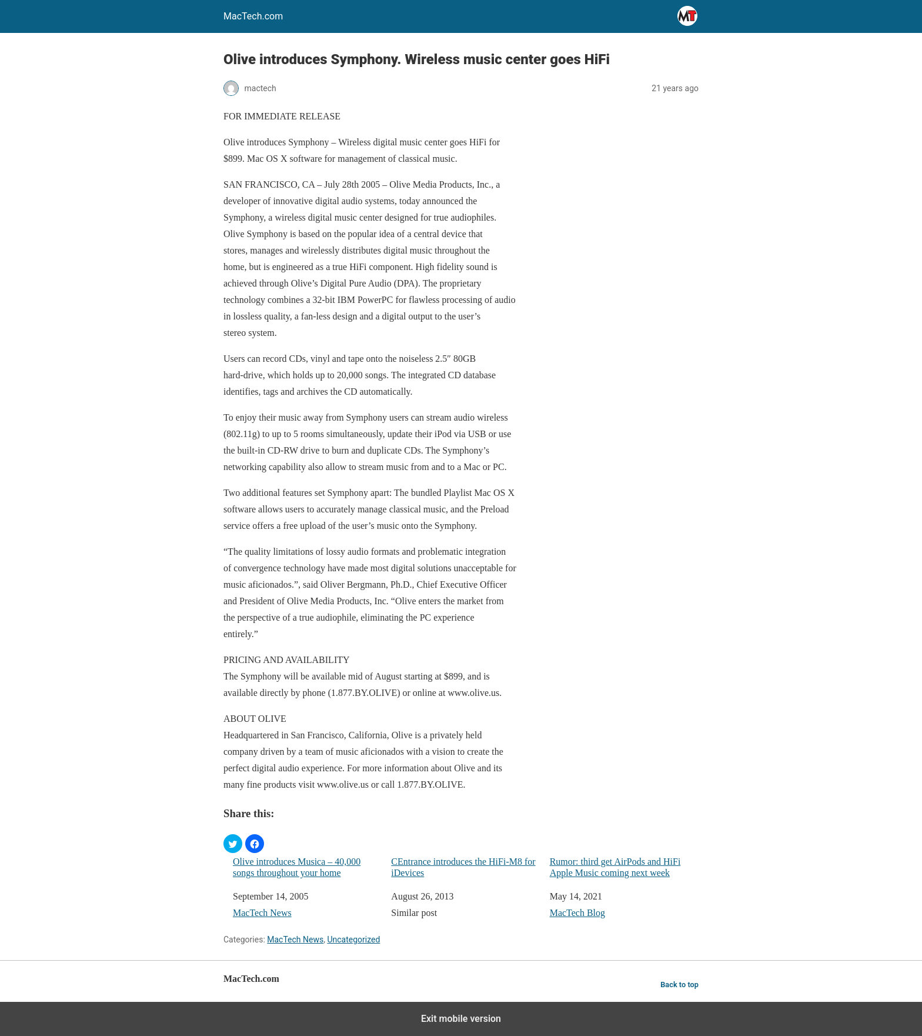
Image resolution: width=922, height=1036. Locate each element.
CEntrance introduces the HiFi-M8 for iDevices (463, 867)
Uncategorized (353, 939)
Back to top (679, 984)
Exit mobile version (461, 1018)
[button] (232, 843)
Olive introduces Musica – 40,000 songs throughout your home (296, 867)
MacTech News (262, 913)
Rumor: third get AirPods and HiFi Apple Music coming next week (615, 867)
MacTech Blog (577, 913)
